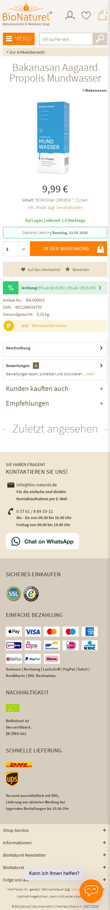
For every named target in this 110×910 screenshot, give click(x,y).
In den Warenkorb (73, 249)
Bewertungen (18, 365)
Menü (19, 38)
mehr (89, 373)
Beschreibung (18, 348)
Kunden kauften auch (37, 388)
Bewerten (77, 269)
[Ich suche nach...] (73, 39)
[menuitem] (70, 16)
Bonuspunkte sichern (49, 325)
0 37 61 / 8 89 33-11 (30, 511)
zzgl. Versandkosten (65, 207)
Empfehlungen (27, 403)
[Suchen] (99, 39)
